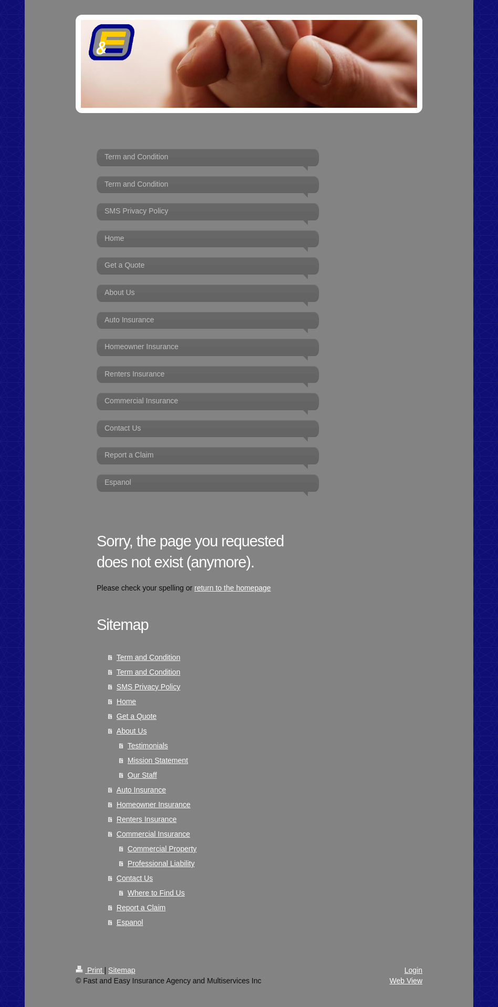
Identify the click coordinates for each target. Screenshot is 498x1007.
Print (90, 970)
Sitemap (121, 970)
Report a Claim (141, 907)
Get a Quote (137, 716)
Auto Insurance (141, 790)
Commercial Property (162, 849)
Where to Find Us (156, 893)
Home (126, 701)
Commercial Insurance (153, 834)
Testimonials (148, 745)
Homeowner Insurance (154, 804)
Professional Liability (161, 863)
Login (413, 970)
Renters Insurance (147, 819)
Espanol (130, 922)
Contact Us (135, 878)
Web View (405, 981)
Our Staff (142, 775)
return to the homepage (232, 588)
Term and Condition (148, 657)
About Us (132, 731)
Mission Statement (158, 760)
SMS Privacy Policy (148, 687)
